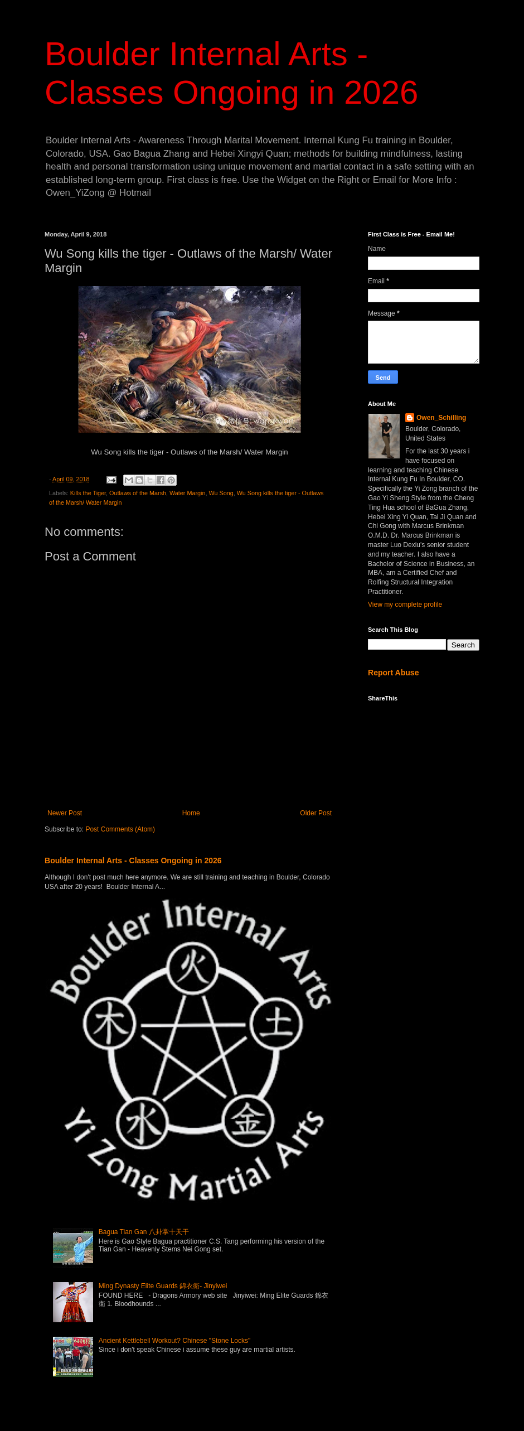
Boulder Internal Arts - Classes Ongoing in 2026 (133, 860)
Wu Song (220, 493)
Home (191, 813)
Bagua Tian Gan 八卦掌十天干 (144, 1232)
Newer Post (64, 813)
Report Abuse (393, 672)
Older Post (316, 813)
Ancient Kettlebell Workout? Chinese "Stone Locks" (174, 1341)
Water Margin (187, 493)
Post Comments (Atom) (120, 829)
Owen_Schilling (441, 418)
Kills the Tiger (88, 493)
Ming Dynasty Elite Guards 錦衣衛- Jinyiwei (163, 1286)
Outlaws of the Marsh (137, 493)
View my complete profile (405, 604)
